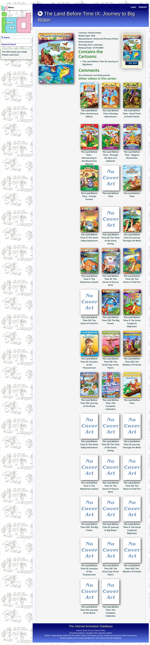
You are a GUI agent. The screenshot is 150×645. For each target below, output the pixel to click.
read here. (14, 54)
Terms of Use (87, 630)
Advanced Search (8, 44)
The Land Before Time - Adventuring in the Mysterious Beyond (89, 150)
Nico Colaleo (105, 635)
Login (133, 7)
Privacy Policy (99, 630)
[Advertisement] (15, 76)
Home (78, 630)
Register (143, 7)
